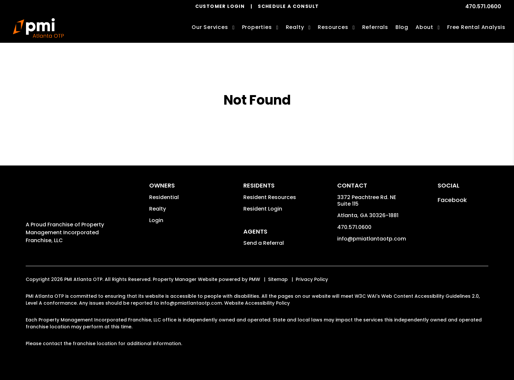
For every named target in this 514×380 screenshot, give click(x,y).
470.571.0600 (483, 6)
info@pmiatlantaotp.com (371, 238)
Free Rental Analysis (476, 27)
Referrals (375, 27)
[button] (452, 200)
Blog (401, 27)
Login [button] (156, 220)
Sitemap (278, 279)
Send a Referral (263, 243)
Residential (164, 197)
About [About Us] (424, 27)
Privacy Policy (312, 279)
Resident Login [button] (262, 209)
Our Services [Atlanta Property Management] (210, 27)
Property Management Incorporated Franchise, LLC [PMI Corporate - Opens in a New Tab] (65, 232)
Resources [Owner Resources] (333, 27)
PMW (254, 279)
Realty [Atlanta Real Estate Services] (295, 27)
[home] (38, 28)
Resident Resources (269, 197)
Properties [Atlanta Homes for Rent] (257, 27)
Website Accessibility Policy (257, 303)
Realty (157, 209)
